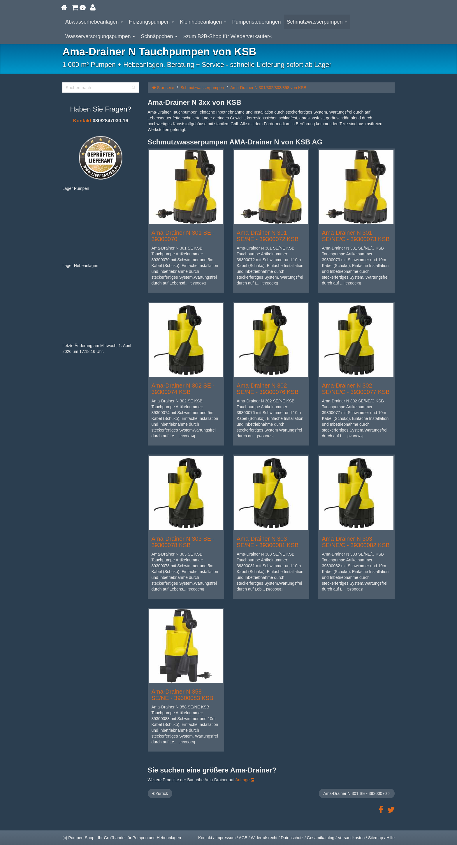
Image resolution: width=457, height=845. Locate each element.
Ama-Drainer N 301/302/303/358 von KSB (268, 87)
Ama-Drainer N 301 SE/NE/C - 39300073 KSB (355, 235)
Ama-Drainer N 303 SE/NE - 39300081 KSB (267, 541)
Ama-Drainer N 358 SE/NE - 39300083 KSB (182, 694)
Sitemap (375, 837)
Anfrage (244, 779)
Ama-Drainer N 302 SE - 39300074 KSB (183, 388)
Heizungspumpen (151, 22)
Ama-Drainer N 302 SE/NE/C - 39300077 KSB (355, 388)
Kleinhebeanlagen (203, 22)
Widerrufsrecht (264, 837)
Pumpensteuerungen (256, 22)
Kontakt (82, 120)
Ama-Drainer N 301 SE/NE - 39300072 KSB (267, 235)
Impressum (225, 837)
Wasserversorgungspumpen (100, 36)
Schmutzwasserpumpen (317, 22)
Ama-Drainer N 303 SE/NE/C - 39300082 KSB (355, 541)
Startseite (163, 87)
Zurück (160, 793)
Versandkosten (351, 837)
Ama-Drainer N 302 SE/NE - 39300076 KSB (267, 388)
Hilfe (390, 837)
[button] (79, 7)
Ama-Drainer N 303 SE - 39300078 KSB (183, 541)
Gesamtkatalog (320, 837)
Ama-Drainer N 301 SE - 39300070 (356, 793)
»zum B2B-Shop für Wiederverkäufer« (227, 36)
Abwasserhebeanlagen (94, 22)
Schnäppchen (159, 36)
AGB (243, 837)
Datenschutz (292, 837)
